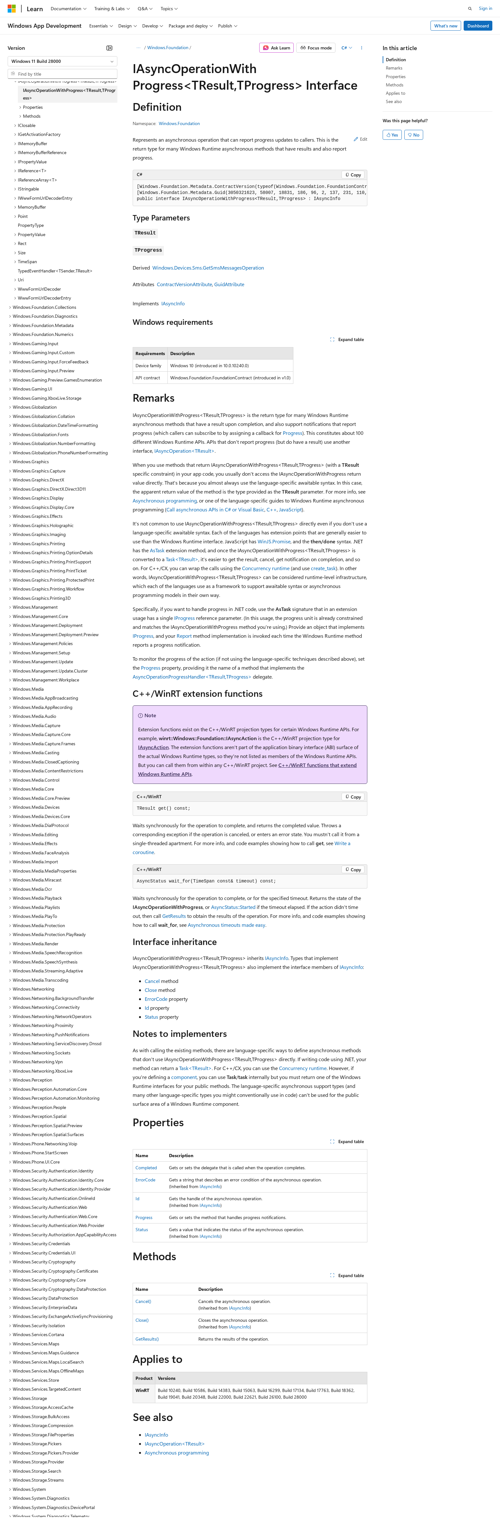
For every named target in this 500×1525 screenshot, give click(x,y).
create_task (323, 568)
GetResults (174, 915)
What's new (446, 26)
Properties (396, 76)
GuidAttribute (229, 284)
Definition (396, 59)
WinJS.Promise (274, 541)
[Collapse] (109, 48)
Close (151, 989)
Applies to (395, 93)
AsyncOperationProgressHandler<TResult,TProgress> (192, 676)
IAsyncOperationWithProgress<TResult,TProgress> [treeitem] (69, 94)
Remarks (394, 68)
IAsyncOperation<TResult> (184, 450)
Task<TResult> (182, 559)
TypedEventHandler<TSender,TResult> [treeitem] (55, 271)
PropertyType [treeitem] (31, 225)
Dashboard (478, 26)
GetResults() (147, 1339)
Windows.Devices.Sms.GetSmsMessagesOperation (208, 267)
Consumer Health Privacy (183, 1506)
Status (151, 1016)
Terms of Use (233, 1506)
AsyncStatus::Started (233, 907)
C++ (272, 509)
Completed (146, 1167)
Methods (394, 85)
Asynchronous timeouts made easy (226, 924)
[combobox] (62, 61)
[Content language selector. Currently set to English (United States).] (37, 1490)
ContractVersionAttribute (184, 284)
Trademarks (264, 1506)
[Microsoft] (12, 8)
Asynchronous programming (165, 500)
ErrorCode (156, 998)
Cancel (152, 981)
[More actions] (361, 48)
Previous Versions (58, 1506)
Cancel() (143, 1301)
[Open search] (470, 8)
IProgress (184, 617)
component (184, 1077)
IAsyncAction (153, 747)
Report (184, 635)
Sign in (485, 8)
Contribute (114, 1506)
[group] (250, 193)
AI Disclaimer (20, 1506)
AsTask (157, 550)
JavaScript (290, 509)
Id (147, 1007)
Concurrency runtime (266, 568)
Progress (292, 432)
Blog (87, 1506)
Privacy (139, 1506)
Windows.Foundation (167, 47)
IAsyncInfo (173, 303)
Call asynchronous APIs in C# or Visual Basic (215, 509)
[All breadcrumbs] (138, 48)
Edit (360, 139)
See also (394, 101)
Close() (142, 1320)
